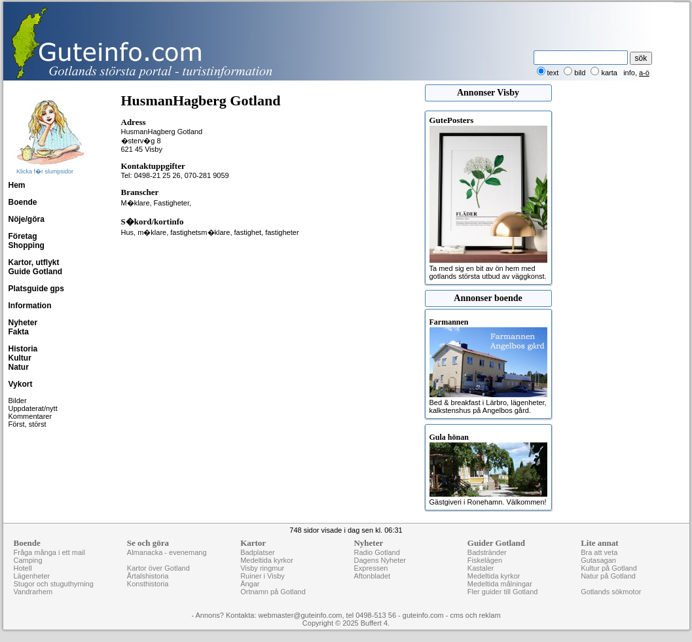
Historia (23, 348)
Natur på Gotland (608, 576)
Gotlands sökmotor (611, 592)
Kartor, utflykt (34, 262)
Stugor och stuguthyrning (54, 584)
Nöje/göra (27, 219)
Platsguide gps (36, 288)
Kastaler (480, 568)
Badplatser (257, 552)
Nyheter (23, 322)
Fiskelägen (484, 560)
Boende (23, 202)
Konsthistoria (148, 584)
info (629, 73)
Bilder (18, 400)
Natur (19, 367)
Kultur (20, 358)
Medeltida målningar (499, 584)
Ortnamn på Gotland (273, 592)
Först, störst (27, 424)
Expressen (371, 568)
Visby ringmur (262, 568)
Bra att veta (599, 552)
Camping (28, 560)
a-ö (644, 73)
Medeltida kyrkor (266, 560)
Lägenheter (32, 576)
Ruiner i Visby (262, 576)
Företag (23, 236)
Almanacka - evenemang (167, 552)
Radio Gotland (376, 552)
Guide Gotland (36, 271)
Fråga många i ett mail (49, 552)
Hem (17, 185)
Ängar (249, 584)
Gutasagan (598, 560)
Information (30, 305)
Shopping (27, 245)
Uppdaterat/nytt (33, 408)
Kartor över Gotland (158, 568)
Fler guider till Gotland (502, 592)
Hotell (23, 568)
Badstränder (487, 552)
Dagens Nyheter (380, 560)
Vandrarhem (33, 592)
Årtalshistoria (148, 576)
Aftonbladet (372, 576)
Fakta (19, 331)
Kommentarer (30, 416)
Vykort (21, 384)
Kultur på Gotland (609, 568)
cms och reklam (475, 615)
